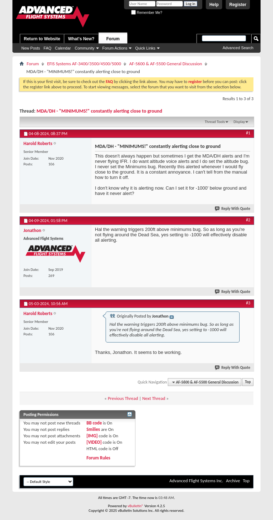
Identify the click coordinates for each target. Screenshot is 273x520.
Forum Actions (114, 48)
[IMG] (92, 435)
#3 (248, 302)
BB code (94, 423)
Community (85, 48)
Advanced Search (238, 48)
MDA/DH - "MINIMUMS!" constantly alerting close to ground (99, 111)
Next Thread (153, 398)
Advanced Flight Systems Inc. (196, 480)
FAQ (48, 48)
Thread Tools (215, 121)
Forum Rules (98, 457)
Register (237, 4)
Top (248, 382)
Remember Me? (146, 13)
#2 (248, 219)
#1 (248, 132)
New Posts (30, 48)
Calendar (63, 48)
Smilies (93, 429)
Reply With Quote (232, 208)
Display (239, 121)
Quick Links (145, 48)
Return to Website (42, 38)
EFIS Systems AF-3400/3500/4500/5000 (84, 63)
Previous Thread (123, 398)
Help (214, 4)
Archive (233, 480)
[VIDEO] (94, 442)
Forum (112, 38)
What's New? (81, 38)
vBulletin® (136, 506)
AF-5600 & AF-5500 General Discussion (165, 63)
